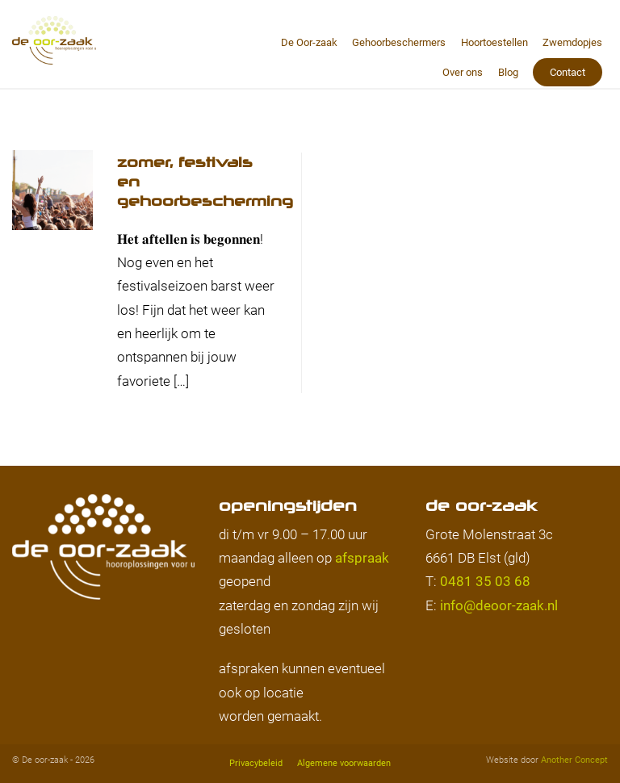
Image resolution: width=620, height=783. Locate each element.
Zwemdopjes (572, 42)
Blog (508, 72)
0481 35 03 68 (485, 581)
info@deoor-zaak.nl (499, 605)
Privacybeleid (256, 762)
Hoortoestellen (494, 42)
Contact (567, 72)
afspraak (362, 558)
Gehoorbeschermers (399, 42)
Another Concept (574, 759)
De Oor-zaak (309, 42)
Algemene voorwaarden (344, 762)
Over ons (462, 72)
